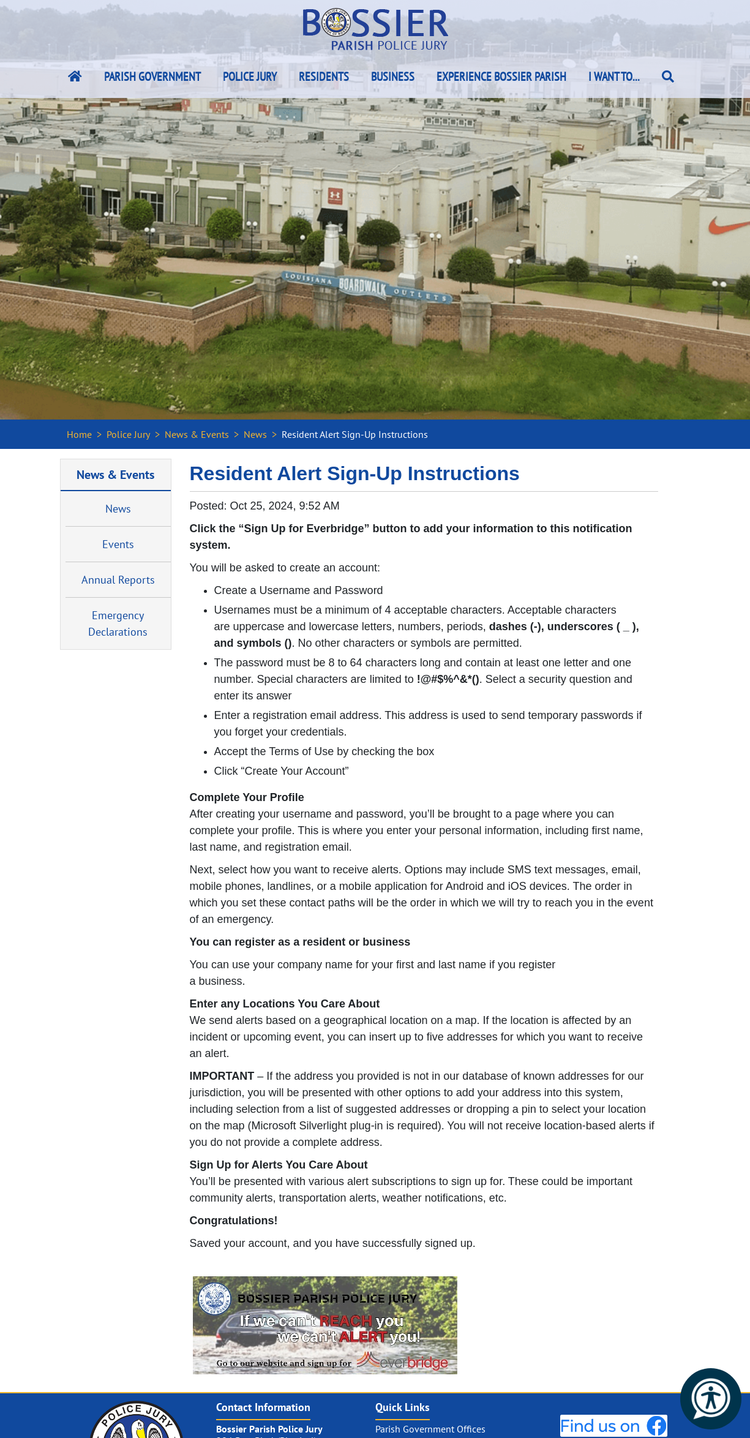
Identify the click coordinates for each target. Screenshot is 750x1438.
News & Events (197, 434)
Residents (324, 77)
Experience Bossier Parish (501, 77)
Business (392, 77)
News (255, 434)
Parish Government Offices (430, 1429)
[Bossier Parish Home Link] (75, 76)
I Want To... (614, 77)
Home (79, 434)
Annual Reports (118, 580)
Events (118, 544)
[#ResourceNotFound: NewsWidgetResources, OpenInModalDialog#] (325, 1325)
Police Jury (250, 77)
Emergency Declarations (118, 623)
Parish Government (152, 77)
